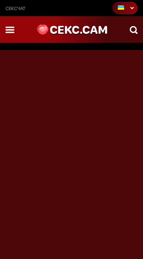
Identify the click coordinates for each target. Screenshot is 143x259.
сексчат (15, 8)
